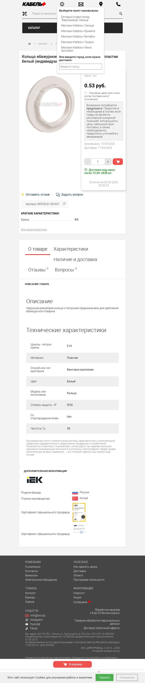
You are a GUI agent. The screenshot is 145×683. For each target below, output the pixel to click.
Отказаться (127, 677)
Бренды (30, 597)
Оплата (78, 575)
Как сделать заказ (85, 566)
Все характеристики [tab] (34, 229)
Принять (104, 677)
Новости (79, 593)
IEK (76, 219)
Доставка (79, 571)
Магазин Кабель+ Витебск (78, 36)
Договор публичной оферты (102, 628)
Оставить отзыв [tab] (35, 194)
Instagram (34, 619)
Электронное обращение (41, 579)
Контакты (31, 571)
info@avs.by (35, 615)
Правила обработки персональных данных (97, 622)
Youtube (32, 624)
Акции (77, 597)
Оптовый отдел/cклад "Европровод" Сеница (75, 18)
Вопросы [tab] (66, 270)
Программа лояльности (88, 579)
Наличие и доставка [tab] (75, 259)
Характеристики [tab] (71, 249)
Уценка (29, 601)
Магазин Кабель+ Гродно (77, 42)
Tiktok (31, 628)
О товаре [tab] (37, 249)
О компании (32, 566)
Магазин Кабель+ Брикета (78, 31)
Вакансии (31, 575)
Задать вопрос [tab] (69, 194)
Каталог (34, 27)
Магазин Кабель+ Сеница (77, 25)
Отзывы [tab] (38, 270)
